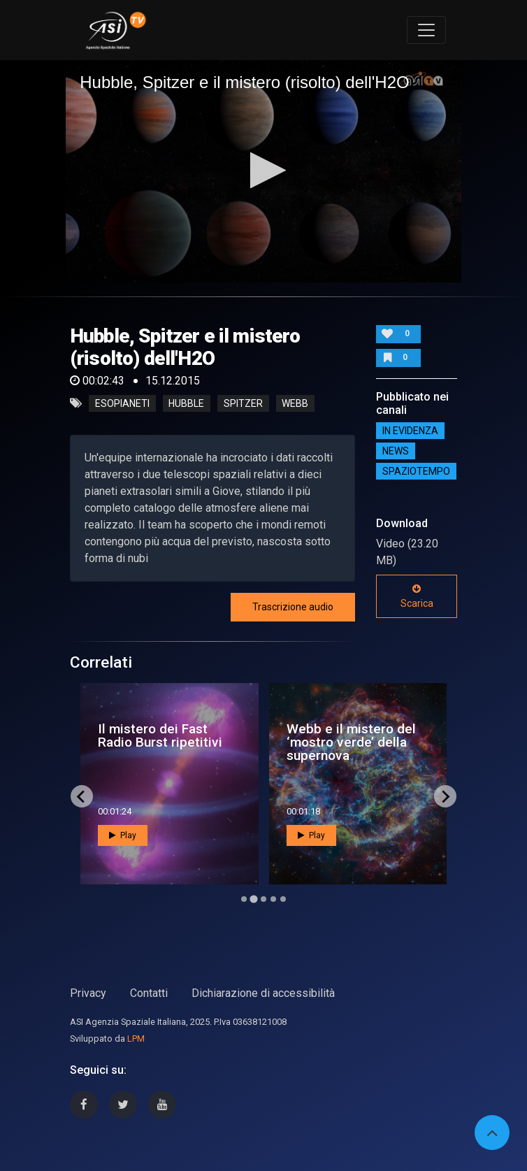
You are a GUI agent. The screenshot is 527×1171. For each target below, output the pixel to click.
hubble (186, 403)
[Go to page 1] (244, 899)
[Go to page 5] (283, 899)
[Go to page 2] (253, 899)
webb (295, 403)
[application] (263, 171)
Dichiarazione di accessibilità (263, 993)
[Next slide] (445, 796)
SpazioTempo (416, 471)
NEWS (395, 451)
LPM (136, 1038)
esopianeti (122, 403)
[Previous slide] (82, 796)
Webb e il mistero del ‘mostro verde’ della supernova (351, 742)
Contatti (149, 993)
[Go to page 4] (273, 899)
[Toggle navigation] (426, 30)
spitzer (243, 403)
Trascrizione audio (292, 606)
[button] (264, 170)
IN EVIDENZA (410, 430)
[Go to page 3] (263, 899)
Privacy (88, 993)
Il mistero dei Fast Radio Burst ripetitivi (160, 735)
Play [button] (122, 835)
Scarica (416, 596)
